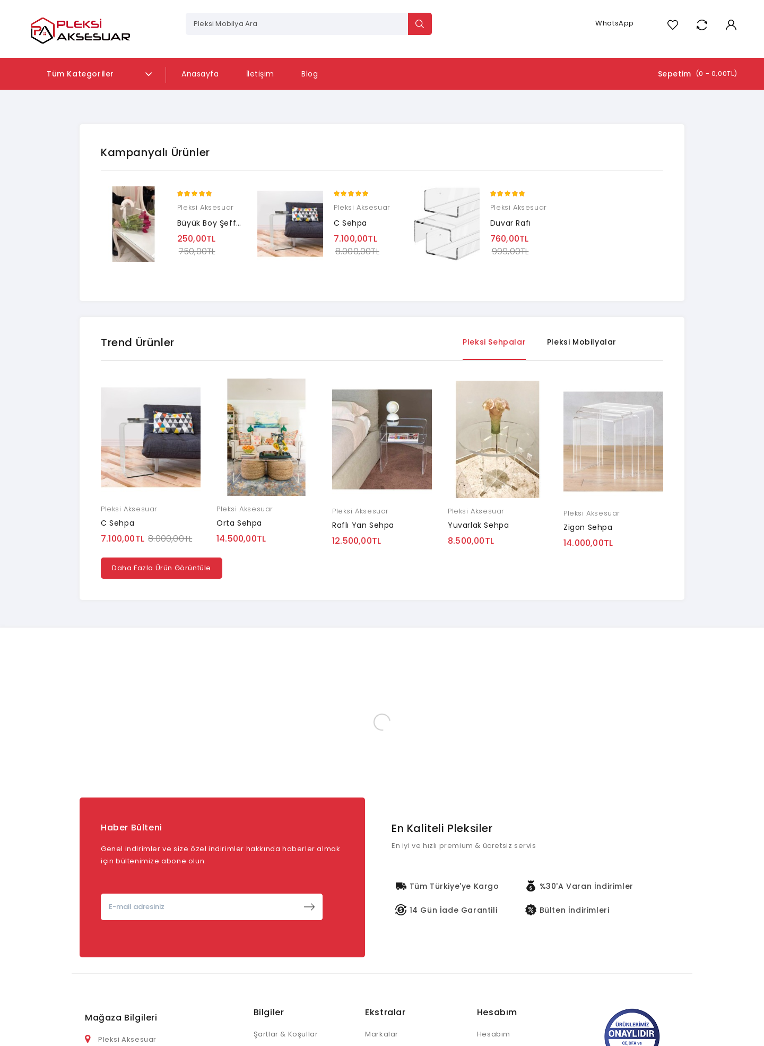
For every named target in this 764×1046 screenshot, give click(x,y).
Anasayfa (200, 73)
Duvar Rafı (510, 223)
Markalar (381, 1034)
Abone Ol (309, 907)
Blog (309, 73)
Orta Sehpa (239, 523)
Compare (701, 24)
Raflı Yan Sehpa (363, 525)
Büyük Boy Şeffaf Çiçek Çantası (240, 223)
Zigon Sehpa (588, 527)
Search (420, 24)
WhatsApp (614, 23)
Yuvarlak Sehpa (478, 525)
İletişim (260, 73)
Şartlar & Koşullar (286, 1034)
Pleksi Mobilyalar (582, 342)
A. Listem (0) (672, 24)
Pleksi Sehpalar (494, 342)
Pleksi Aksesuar (205, 207)
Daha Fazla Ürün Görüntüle (161, 568)
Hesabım (493, 1034)
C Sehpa (350, 223)
